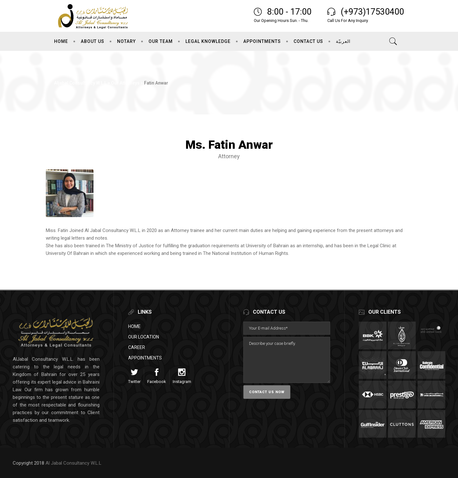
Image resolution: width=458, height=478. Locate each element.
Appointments (145, 357)
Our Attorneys (125, 83)
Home (134, 326)
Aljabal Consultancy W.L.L (80, 83)
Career (136, 347)
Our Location (143, 336)
